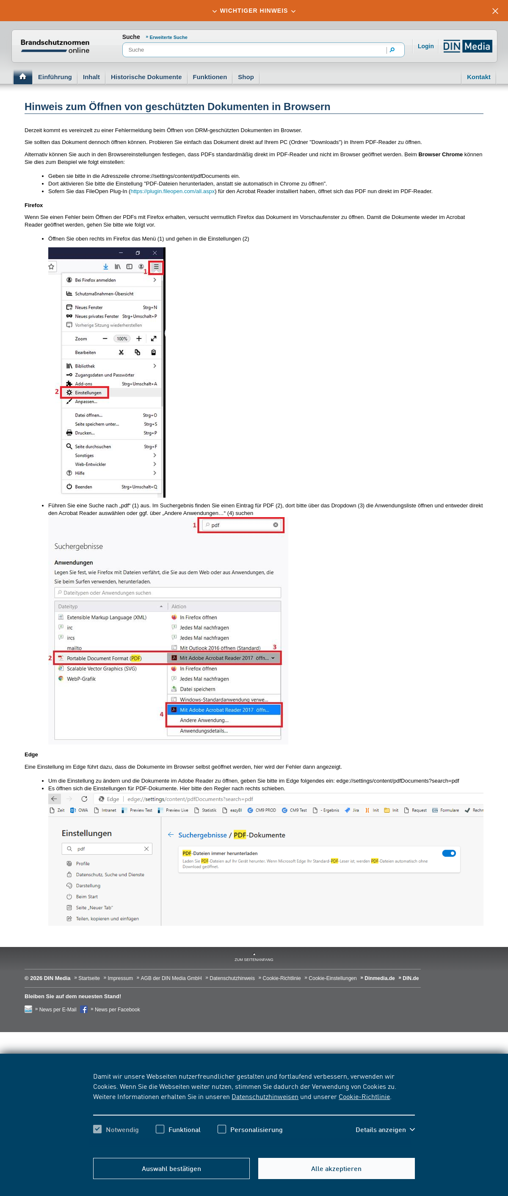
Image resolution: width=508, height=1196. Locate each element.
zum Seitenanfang (254, 960)
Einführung (55, 76)
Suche (131, 36)
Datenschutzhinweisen (265, 1096)
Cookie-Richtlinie (364, 1096)
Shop (246, 76)
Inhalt (91, 76)
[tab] (254, 10)
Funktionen (210, 76)
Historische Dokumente (146, 76)
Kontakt (479, 76)
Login (426, 46)
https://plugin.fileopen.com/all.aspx (172, 191)
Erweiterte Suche (169, 37)
